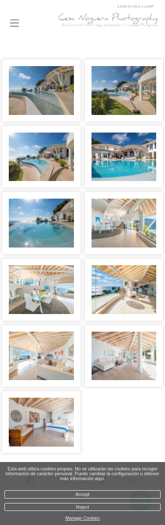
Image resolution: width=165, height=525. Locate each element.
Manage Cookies (83, 518)
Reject (82, 507)
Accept (83, 494)
